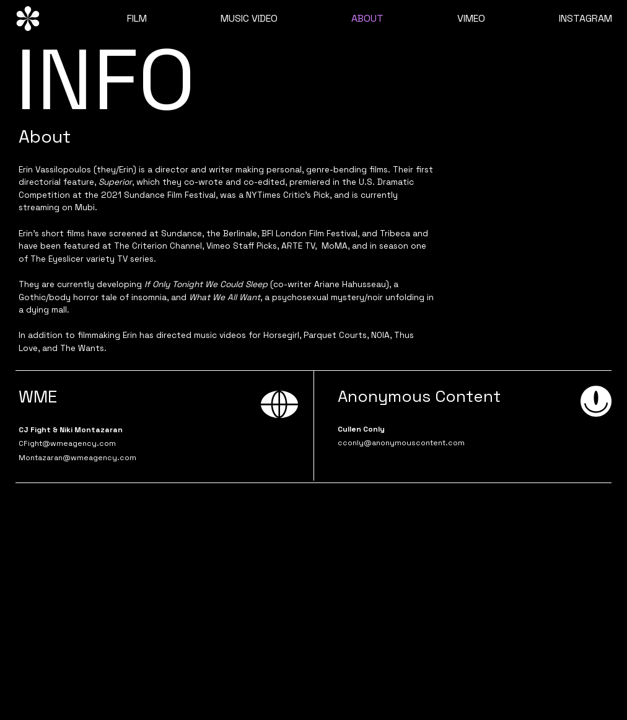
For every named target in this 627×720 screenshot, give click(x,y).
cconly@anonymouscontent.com (401, 443)
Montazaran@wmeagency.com (77, 458)
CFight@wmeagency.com (67, 443)
